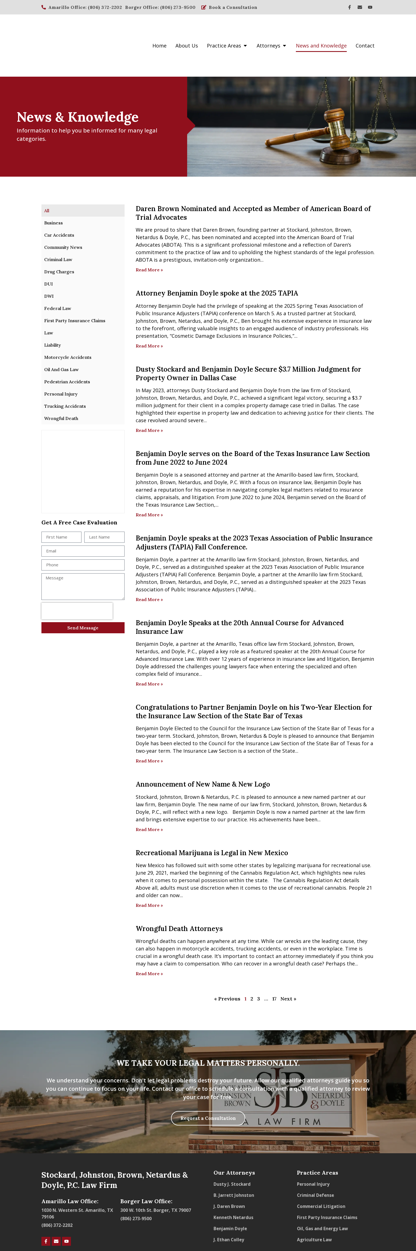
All (46, 177)
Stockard (297, 196)
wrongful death (181, 923)
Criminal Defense (316, 1163)
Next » (288, 965)
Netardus (147, 204)
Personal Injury (61, 361)
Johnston (321, 196)
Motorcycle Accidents (67, 324)
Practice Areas (227, 29)
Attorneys (272, 29)
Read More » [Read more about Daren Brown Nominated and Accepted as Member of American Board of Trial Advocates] (149, 236)
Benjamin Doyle (332, 449)
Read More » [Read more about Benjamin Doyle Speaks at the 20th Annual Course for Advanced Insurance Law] (149, 651)
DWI (49, 263)
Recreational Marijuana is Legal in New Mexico (212, 819)
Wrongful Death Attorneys (179, 895)
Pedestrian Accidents (67, 348)
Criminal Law (58, 226)
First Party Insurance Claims (74, 287)
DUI (48, 251)
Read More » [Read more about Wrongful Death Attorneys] (149, 940)
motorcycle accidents (207, 915)
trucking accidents (258, 915)
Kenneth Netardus (234, 1185)
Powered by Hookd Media (350, 1237)
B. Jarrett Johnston (234, 1163)
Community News (63, 214)
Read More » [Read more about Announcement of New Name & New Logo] (149, 796)
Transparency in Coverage (349, 1227)
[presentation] (77, 530)
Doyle (171, 204)
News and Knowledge (321, 29)
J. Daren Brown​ (230, 1174)
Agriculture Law (315, 1207)
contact (265, 923)
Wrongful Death (61, 385)
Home (159, 29)
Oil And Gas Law (61, 336)
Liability (52, 312)
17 (274, 965)
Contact (365, 29)
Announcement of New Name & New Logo (203, 751)
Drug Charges (59, 238)
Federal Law (57, 275)
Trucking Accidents (65, 373)
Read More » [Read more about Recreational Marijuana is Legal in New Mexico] (149, 872)
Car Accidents (59, 202)
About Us (186, 29)
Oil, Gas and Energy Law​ (323, 1196)
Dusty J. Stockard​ (232, 1152)
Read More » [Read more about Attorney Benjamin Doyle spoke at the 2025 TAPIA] (149, 312)
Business (53, 189)
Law (48, 299)
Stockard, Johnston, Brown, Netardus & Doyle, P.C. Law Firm (114, 1147)
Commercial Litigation (322, 1174)
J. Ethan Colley (229, 1207)
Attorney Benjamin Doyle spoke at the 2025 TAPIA (217, 260)
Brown (226, 196)
